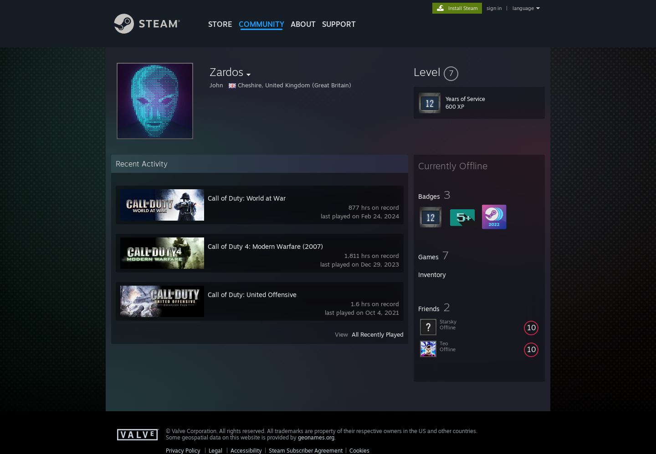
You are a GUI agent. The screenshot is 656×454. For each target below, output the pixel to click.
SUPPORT (339, 24)
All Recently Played (378, 334)
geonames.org (316, 437)
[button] (479, 72)
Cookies (359, 450)
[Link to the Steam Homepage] (154, 31)
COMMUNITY (261, 24)
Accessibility (246, 450)
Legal (215, 450)
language (523, 8)
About (303, 24)
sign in (494, 8)
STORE (220, 24)
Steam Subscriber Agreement (306, 450)
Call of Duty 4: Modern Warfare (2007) (265, 246)
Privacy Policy (183, 450)
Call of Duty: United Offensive (252, 294)
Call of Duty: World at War (247, 198)
